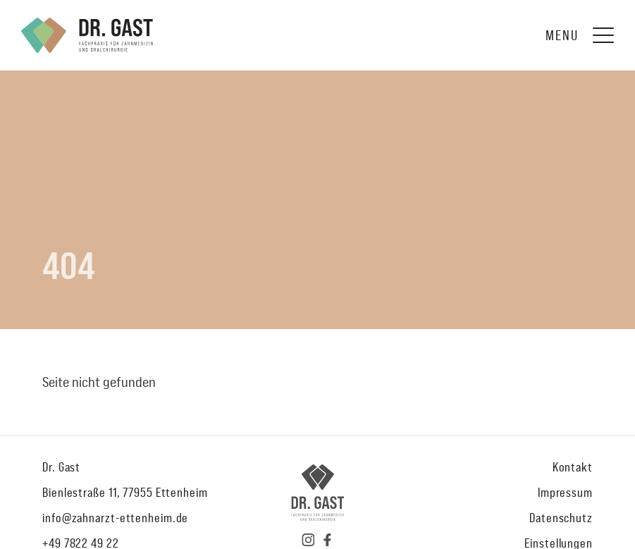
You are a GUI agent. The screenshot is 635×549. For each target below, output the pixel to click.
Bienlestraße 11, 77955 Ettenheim (125, 492)
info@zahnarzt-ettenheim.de (115, 517)
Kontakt (573, 466)
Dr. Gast (61, 466)
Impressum (565, 492)
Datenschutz (561, 517)
